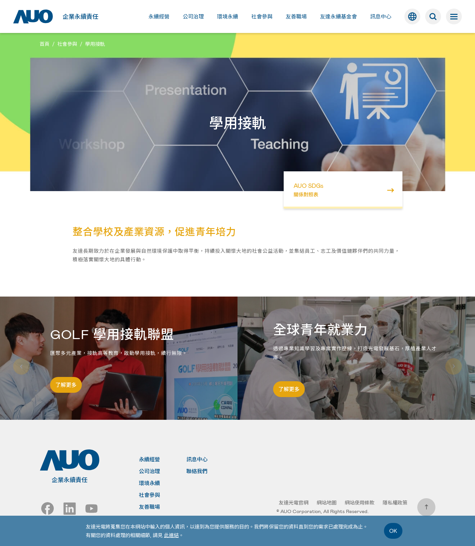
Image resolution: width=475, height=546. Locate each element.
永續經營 (149, 459)
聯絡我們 (196, 471)
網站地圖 (326, 502)
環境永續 (149, 483)
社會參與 (149, 495)
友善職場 (149, 506)
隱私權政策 (395, 502)
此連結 (171, 535)
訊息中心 (196, 459)
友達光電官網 (293, 502)
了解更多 (66, 385)
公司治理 (149, 471)
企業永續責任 (80, 16)
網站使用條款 (359, 502)
